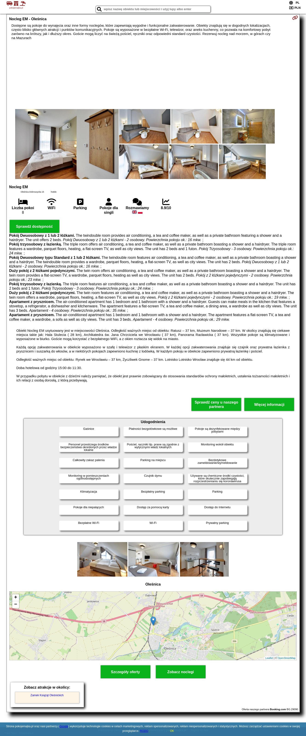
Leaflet (269, 658)
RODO (144, 731)
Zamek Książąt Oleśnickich (47, 695)
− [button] (15, 604)
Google (63, 726)
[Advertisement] (153, 74)
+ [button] (15, 597)
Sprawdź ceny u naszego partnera (216, 404)
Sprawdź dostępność (34, 226)
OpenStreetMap (287, 658)
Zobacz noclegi (180, 672)
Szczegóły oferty (125, 672)
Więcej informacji (269, 405)
